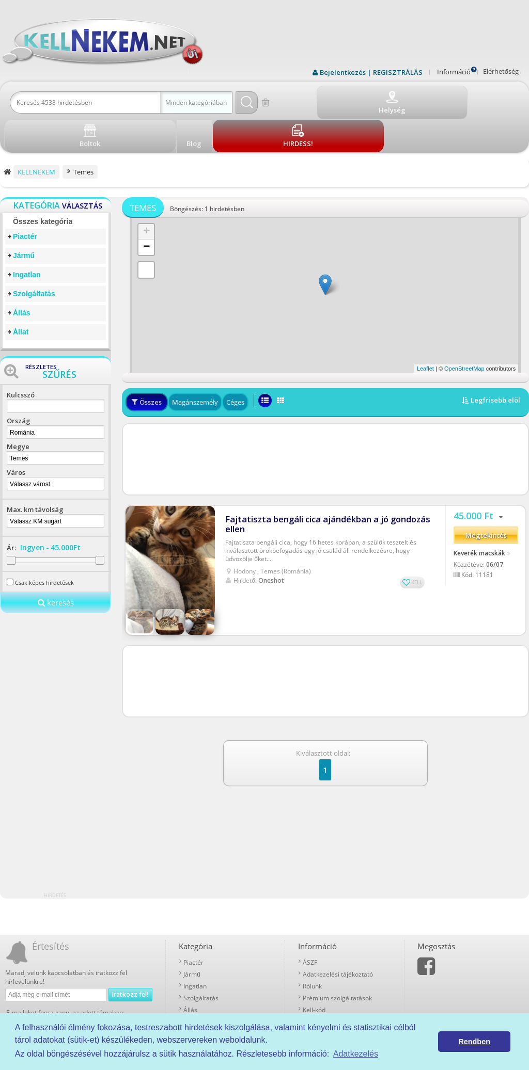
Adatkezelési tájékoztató (338, 936)
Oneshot (271, 536)
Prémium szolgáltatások (337, 960)
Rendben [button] (474, 1041)
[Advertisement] (325, 420)
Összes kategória (42, 184)
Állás (21, 275)
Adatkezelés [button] (355, 1053)
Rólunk (312, 948)
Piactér (25, 199)
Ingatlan (27, 237)
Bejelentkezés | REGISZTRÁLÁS (371, 72)
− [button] (146, 209)
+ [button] (146, 194)
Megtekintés (486, 495)
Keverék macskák (479, 512)
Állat (20, 294)
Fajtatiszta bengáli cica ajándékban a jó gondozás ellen (320, 480)
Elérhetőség (501, 71)
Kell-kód (314, 972)
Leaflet (425, 331)
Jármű (24, 218)
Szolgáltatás (34, 256)
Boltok (312, 984)
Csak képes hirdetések (44, 545)
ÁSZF (310, 924)
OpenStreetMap (464, 331)
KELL (416, 537)
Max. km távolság (35, 471)
